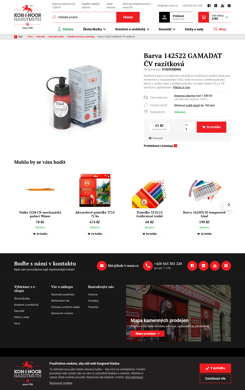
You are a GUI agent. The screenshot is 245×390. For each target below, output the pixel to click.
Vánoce (65, 29)
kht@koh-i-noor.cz (168, 5)
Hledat (128, 17)
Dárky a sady (194, 29)
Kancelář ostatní (56, 36)
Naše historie (111, 5)
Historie (93, 294)
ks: (186, 124)
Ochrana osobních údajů (65, 307)
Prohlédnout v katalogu (158, 146)
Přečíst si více (181, 87)
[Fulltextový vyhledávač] (96, 17)
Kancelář (41, 36)
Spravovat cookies (62, 313)
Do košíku (40, 233)
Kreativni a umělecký (26, 304)
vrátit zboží (193, 105)
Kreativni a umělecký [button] (130, 29)
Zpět (18, 36)
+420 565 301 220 (192, 5)
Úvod (30, 36)
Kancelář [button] (165, 29)
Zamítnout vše (215, 378)
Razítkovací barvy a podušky (81, 36)
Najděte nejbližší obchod (90, 5)
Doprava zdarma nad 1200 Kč (63, 5)
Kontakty (93, 300)
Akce (219, 29)
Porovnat (158, 138)
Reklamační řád (60, 300)
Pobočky (93, 307)
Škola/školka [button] (92, 29)
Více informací (134, 377)
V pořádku (215, 368)
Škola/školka (22, 298)
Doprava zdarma (184, 95)
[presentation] (228, 204)
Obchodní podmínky (62, 294)
